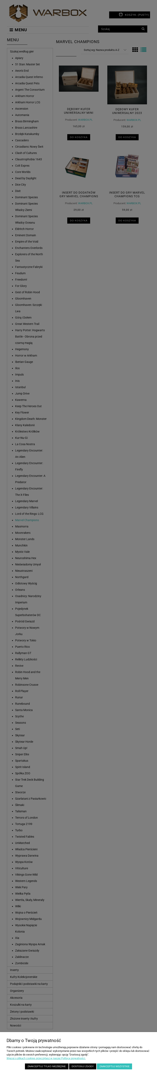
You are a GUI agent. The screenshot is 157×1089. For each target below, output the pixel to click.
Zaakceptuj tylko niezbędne (46, 1066)
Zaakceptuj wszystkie (115, 1066)
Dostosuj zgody (83, 1066)
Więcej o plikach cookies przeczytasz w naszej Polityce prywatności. (46, 1058)
